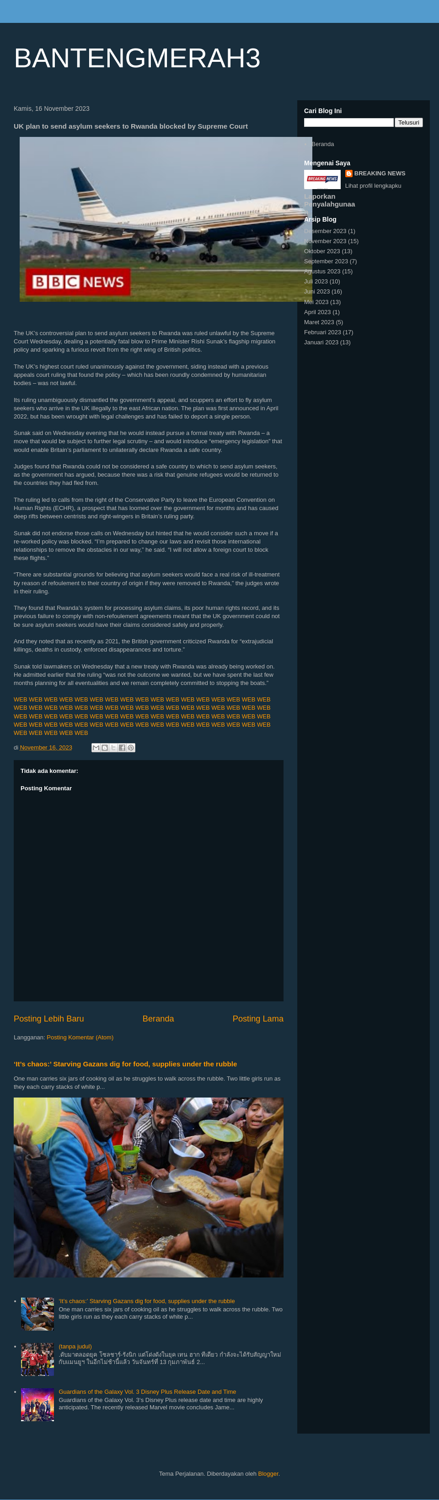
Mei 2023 (316, 302)
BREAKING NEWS (380, 173)
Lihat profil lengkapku (373, 185)
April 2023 (317, 312)
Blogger (268, 1473)
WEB (20, 699)
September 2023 (326, 261)
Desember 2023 (325, 231)
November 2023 (325, 241)
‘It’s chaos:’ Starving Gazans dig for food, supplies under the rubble (125, 1064)
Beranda (158, 1018)
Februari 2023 (322, 332)
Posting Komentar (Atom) (80, 1037)
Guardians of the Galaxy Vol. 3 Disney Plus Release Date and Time (147, 1391)
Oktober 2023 (322, 251)
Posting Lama (258, 1018)
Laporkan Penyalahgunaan (329, 204)
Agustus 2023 (322, 271)
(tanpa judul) (75, 1346)
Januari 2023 (321, 342)
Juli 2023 (316, 281)
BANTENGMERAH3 (137, 58)
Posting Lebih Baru (49, 1018)
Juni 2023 (317, 291)
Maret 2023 (319, 322)
